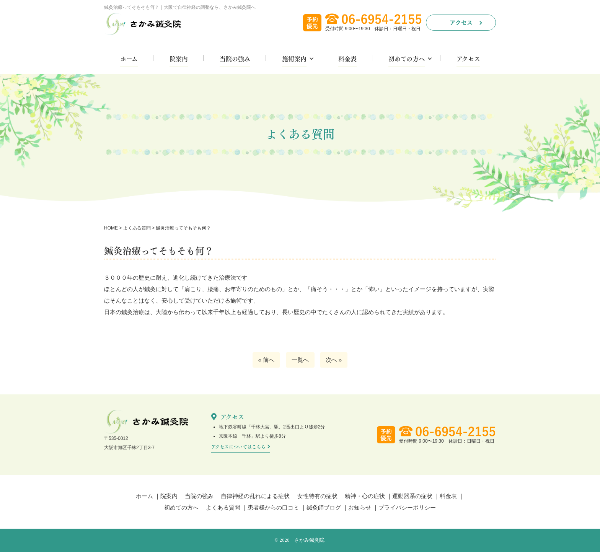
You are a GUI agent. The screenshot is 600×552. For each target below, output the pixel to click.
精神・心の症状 (365, 496)
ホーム (129, 59)
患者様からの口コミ (273, 507)
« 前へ (266, 360)
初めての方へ (406, 59)
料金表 (347, 59)
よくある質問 (223, 507)
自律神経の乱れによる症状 (255, 496)
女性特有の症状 (317, 496)
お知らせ (359, 507)
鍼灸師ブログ (324, 507)
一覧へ (300, 360)
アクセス (468, 59)
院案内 (179, 59)
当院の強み (235, 59)
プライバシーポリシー (407, 507)
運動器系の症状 (412, 496)
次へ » (334, 360)
